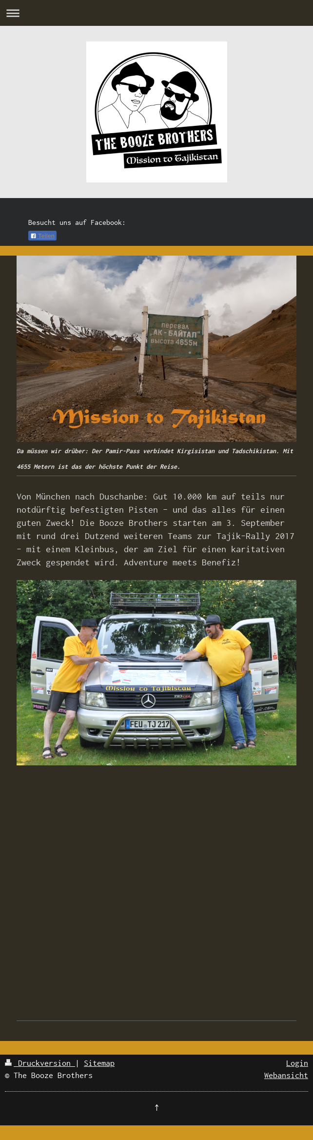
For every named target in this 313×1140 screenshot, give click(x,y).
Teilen (42, 236)
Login (297, 1063)
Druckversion (40, 1063)
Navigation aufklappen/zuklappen (156, 12)
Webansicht (286, 1075)
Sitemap (99, 1063)
